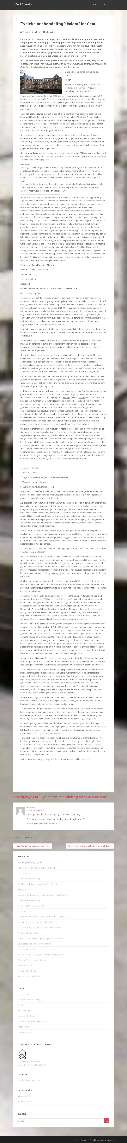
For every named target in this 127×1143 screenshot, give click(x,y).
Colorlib (93, 1140)
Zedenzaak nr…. (25, 911)
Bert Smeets (23, 5)
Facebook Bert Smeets (28, 1016)
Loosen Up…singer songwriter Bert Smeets (37, 922)
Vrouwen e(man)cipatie (28, 933)
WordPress (109, 1140)
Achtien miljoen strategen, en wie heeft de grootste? (41, 954)
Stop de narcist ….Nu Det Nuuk (31, 905)
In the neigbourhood (27, 971)
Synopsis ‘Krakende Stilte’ (29, 976)
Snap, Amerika (24, 1026)
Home (95, 5)
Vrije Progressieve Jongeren (30, 862)
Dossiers (22, 1005)
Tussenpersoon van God (29, 900)
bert (39, 32)
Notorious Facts (25, 965)
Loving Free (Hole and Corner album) (34, 943)
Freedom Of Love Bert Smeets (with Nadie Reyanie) (41, 916)
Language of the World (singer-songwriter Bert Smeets (42, 895)
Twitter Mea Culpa (26, 1032)
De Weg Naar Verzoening (29, 999)
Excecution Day (25, 873)
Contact (106, 5)
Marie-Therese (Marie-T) (29, 878)
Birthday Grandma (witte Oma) (31, 960)
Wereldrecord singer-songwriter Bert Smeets (38, 884)
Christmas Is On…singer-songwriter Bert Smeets (39, 927)
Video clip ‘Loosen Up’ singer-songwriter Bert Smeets (41, 938)
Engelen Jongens (25, 1010)
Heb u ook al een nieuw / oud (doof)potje (36, 867)
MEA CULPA (50, 32)
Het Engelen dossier (27, 949)
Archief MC (26, 1096)
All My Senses (24, 889)
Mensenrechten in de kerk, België (33, 1021)
